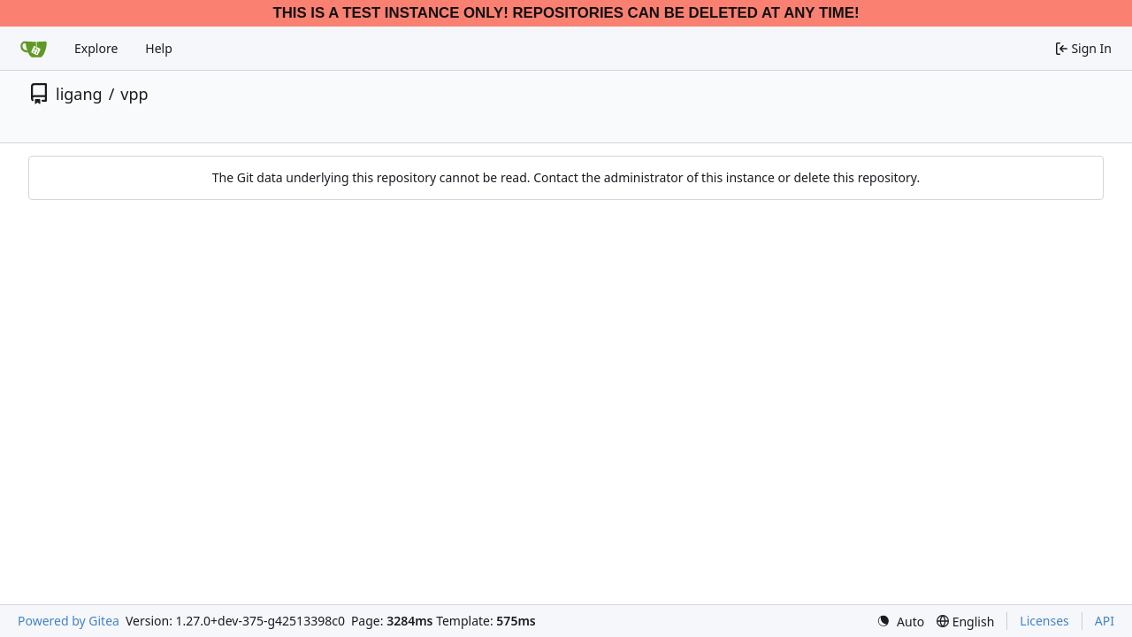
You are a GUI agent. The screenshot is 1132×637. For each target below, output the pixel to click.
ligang (79, 94)
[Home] (33, 49)
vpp (134, 94)
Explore (96, 48)
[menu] (900, 621)
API (1104, 620)
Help (158, 48)
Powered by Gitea (68, 620)
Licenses (1044, 620)
